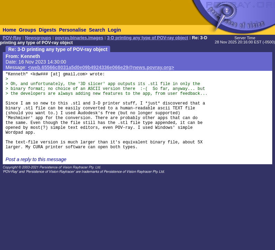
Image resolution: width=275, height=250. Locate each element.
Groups (27, 30)
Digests (47, 30)
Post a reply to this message (36, 159)
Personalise (72, 30)
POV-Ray (12, 37)
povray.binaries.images (79, 37)
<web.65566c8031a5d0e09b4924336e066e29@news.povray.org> (101, 67)
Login (114, 30)
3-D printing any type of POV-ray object (147, 37)
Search (97, 30)
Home (9, 30)
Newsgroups (38, 37)
